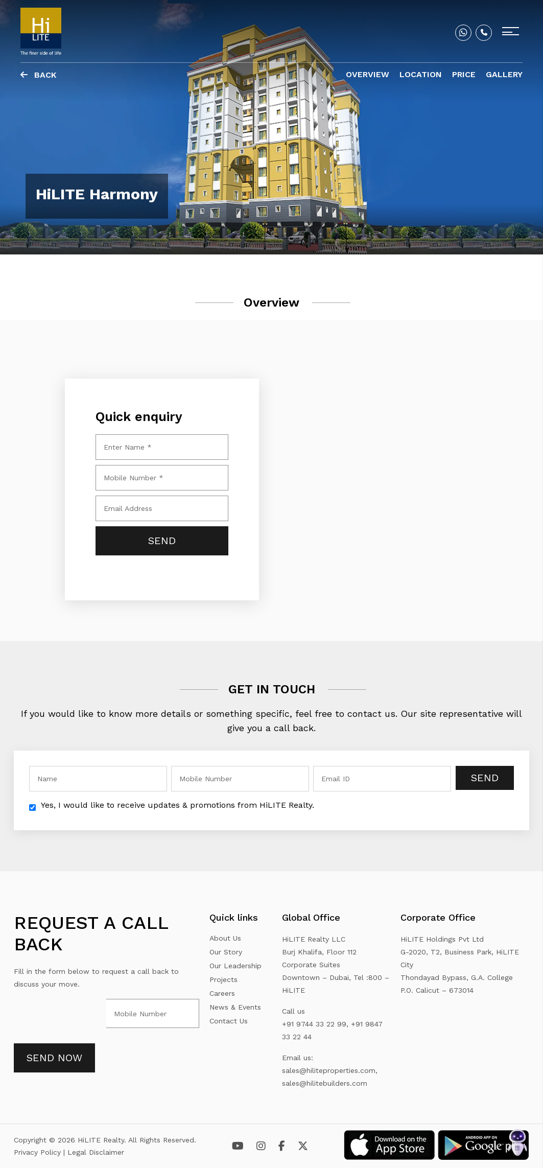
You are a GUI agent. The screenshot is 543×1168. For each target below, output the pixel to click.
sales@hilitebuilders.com (324, 1083)
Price (464, 74)
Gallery (504, 74)
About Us (225, 938)
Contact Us (228, 1021)
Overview (367, 74)
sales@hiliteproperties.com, (329, 1070)
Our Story (225, 952)
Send (485, 778)
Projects (223, 979)
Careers (222, 993)
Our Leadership (235, 966)
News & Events (235, 1007)
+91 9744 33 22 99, (315, 1024)
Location (420, 74)
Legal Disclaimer (95, 1152)
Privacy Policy (38, 1152)
